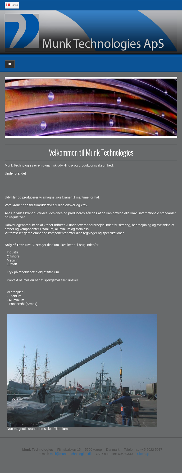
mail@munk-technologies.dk (71, 454)
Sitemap (143, 454)
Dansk (12, 5)
